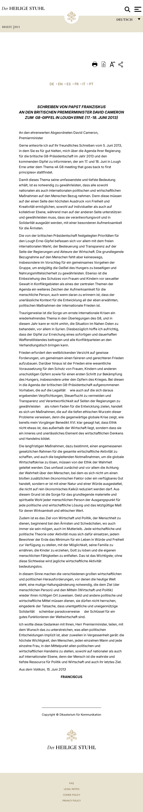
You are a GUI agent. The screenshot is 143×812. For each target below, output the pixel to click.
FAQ (71, 783)
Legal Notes (71, 789)
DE (52, 84)
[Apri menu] (137, 9)
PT (91, 84)
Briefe (7, 27)
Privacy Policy (71, 800)
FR (77, 84)
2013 (17, 27)
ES (69, 84)
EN (60, 84)
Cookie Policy (71, 794)
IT (83, 84)
